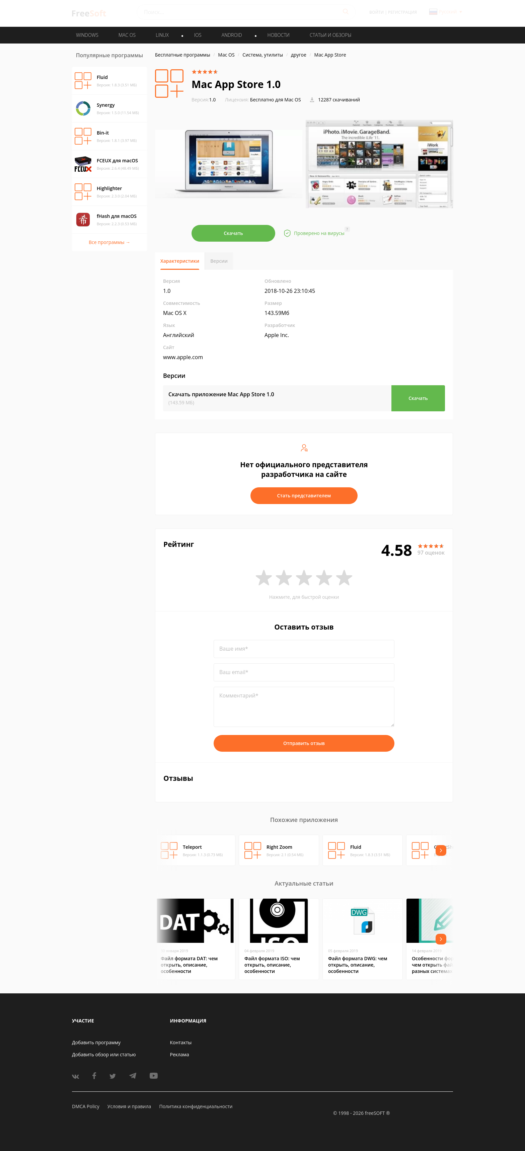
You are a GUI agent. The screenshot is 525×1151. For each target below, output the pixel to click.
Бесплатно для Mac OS (275, 99)
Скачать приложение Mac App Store (221, 394)
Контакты (181, 1042)
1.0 (204, 99)
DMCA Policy (85, 1106)
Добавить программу (96, 1042)
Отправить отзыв (304, 743)
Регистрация (402, 12)
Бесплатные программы (182, 55)
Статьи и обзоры (331, 35)
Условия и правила (129, 1106)
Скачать (233, 233)
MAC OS (127, 35)
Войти (376, 12)
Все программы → (109, 242)
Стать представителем (304, 495)
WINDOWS (87, 35)
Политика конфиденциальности (195, 1106)
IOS (198, 35)
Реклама (179, 1054)
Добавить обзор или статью (104, 1054)
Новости (279, 35)
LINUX (162, 35)
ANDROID (232, 35)
